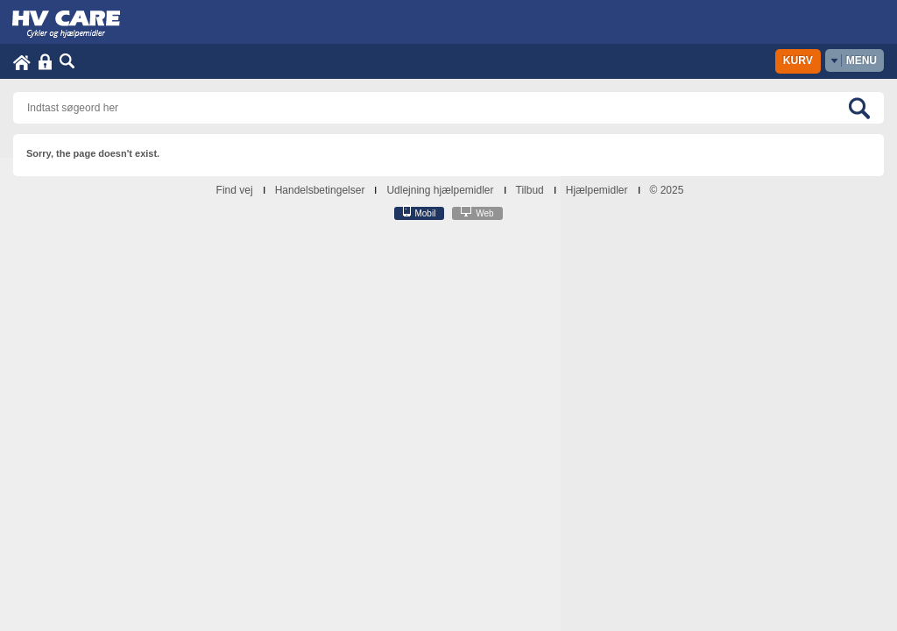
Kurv (798, 60)
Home (22, 61)
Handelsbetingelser (320, 190)
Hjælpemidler (597, 190)
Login (45, 61)
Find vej (234, 190)
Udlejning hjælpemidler (439, 190)
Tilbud (530, 190)
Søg (67, 61)
